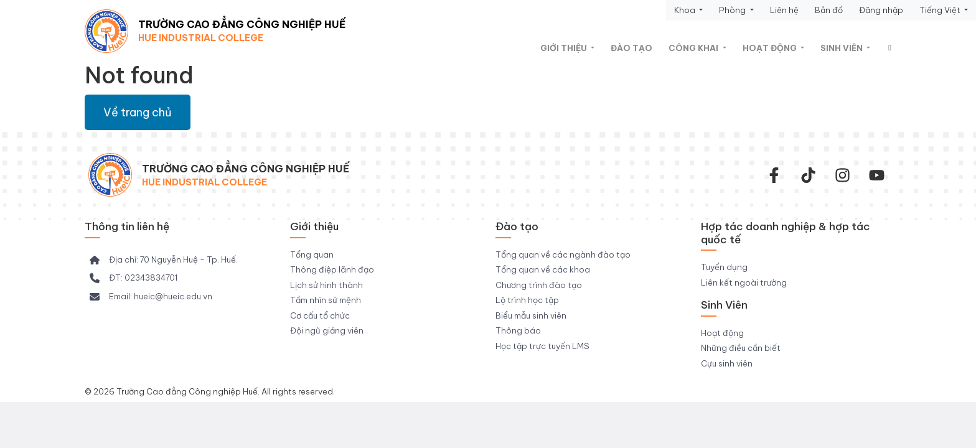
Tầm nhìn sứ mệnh (325, 300)
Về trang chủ (137, 112)
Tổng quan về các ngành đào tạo (563, 254)
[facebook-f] (774, 175)
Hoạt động (771, 48)
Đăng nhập (881, 10)
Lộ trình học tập (527, 300)
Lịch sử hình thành (326, 285)
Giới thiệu (564, 48)
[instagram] (842, 175)
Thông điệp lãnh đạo (332, 269)
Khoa (685, 10)
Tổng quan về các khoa (542, 269)
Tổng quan (312, 254)
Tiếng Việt (940, 10)
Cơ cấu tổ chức (320, 315)
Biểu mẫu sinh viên (530, 315)
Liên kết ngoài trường (744, 282)
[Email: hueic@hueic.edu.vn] (151, 297)
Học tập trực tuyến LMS (542, 346)
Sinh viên (842, 48)
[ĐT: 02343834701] (133, 278)
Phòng (733, 10)
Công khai (694, 48)
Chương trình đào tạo (538, 285)
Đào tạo (631, 48)
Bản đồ (829, 10)
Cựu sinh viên (727, 363)
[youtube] (877, 175)
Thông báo (518, 330)
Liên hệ (784, 10)
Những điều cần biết (741, 348)
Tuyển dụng (724, 267)
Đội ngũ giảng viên (327, 330)
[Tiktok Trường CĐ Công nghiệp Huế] (808, 175)
